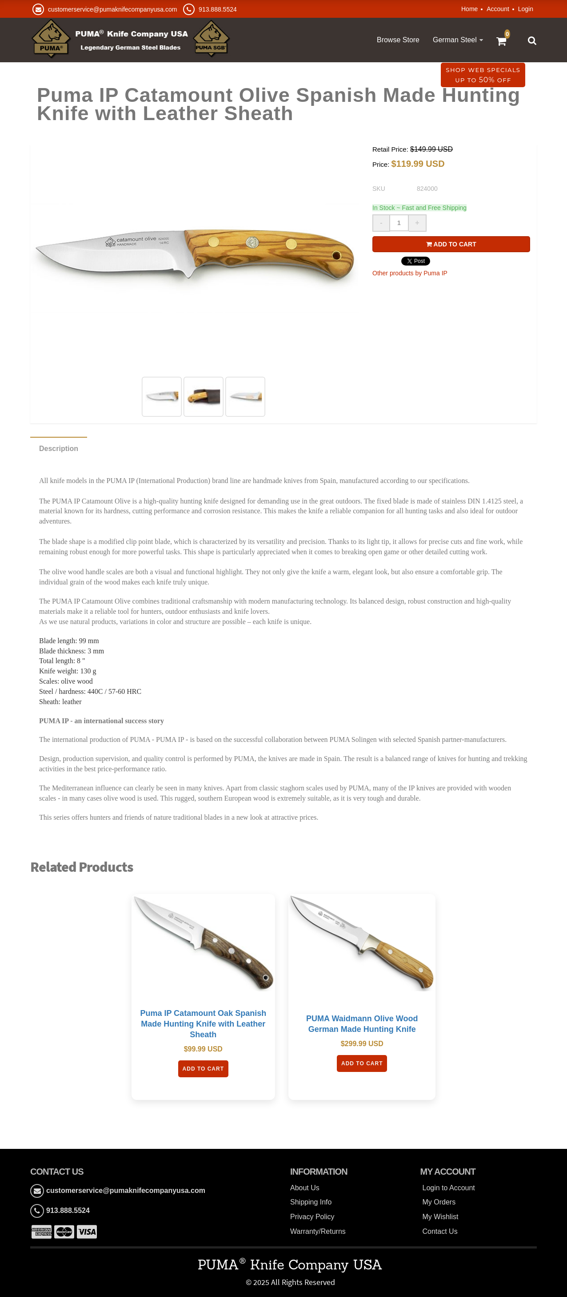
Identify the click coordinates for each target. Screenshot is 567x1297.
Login (525, 8)
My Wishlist (441, 1216)
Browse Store (398, 40)
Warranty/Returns (318, 1231)
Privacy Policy (312, 1216)
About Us (304, 1188)
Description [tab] (58, 448)
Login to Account (449, 1188)
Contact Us (440, 1231)
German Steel (455, 40)
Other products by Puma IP (409, 273)
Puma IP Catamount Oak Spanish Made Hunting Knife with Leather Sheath (203, 1024)
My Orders (439, 1202)
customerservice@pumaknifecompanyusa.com (112, 9)
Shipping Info (310, 1202)
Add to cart (451, 244)
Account (498, 8)
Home (469, 8)
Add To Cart (203, 1069)
